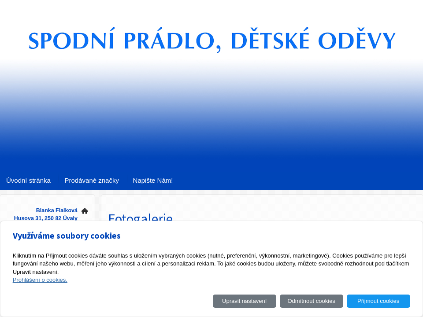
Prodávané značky (92, 180)
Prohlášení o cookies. (40, 279)
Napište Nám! (153, 180)
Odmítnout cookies (311, 301)
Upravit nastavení (244, 301)
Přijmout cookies (378, 301)
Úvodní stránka (28, 180)
